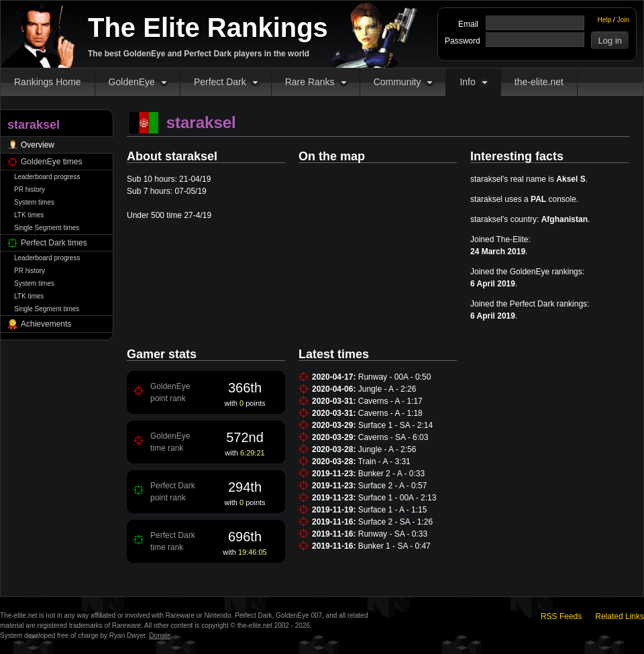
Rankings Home (47, 81)
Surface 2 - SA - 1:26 (395, 522)
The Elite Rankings (208, 27)
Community (397, 81)
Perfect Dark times (54, 243)
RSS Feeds (561, 616)
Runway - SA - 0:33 (392, 534)
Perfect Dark (220, 81)
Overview (37, 145)
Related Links (619, 616)
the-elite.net (539, 81)
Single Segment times (46, 227)
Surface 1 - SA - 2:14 (395, 425)
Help (605, 19)
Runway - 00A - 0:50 (394, 377)
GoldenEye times (51, 161)
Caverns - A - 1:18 (390, 413)
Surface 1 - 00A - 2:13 (397, 497)
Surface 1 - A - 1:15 (392, 509)
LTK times (29, 215)
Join (623, 19)
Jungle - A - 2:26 (387, 389)
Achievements (46, 324)
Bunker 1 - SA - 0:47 (394, 546)
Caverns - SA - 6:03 (393, 437)
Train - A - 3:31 (384, 461)
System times (34, 202)
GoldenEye (132, 81)
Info (467, 81)
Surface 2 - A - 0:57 (392, 485)
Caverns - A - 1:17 (390, 401)
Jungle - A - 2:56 (387, 449)
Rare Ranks (310, 81)
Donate (159, 635)
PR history (29, 189)
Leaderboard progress (47, 176)
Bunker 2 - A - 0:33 (391, 473)
